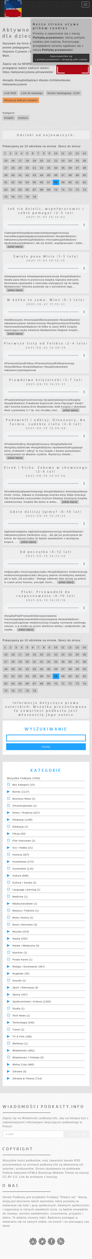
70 (56, 189)
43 (34, 175)
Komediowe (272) (23, 861)
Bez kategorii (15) (24, 784)
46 (56, 175)
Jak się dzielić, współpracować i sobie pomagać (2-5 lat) (45, 210)
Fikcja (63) (19, 833)
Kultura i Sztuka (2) (24, 882)
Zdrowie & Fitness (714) (27, 1078)
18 (27, 160)
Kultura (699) (21, 875)
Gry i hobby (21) (23, 847)
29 (20, 167)
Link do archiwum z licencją (38, 1176)
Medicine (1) (20, 896)
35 (63, 167)
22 (56, 160)
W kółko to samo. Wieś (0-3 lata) (46, 300)
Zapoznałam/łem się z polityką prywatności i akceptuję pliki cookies (61, 58)
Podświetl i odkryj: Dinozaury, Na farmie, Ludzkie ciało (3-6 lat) (46, 422)
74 (84, 189)
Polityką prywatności (48, 37)
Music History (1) (23, 917)
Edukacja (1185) (23, 819)
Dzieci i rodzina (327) (26, 812)
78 (27, 196)
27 (6, 167)
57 (48, 182)
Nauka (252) (20, 938)
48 (70, 175)
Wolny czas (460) (23, 1064)
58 (56, 182)
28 (13, 167)
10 (55, 153)
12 (70, 153)
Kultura (23, 117)
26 (84, 160)
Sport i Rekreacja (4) (25, 987)
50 (84, 175)
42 (27, 175)
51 (6, 182)
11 (63, 153)
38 (84, 167)
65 (20, 189)
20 (41, 160)
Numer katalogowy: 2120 (63, 93)
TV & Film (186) (22, 1036)
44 (41, 175)
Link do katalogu (31, 93)
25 (77, 160)
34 (56, 167)
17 (20, 160)
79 (34, 196)
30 (27, 167)
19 (34, 160)
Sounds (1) (19, 980)
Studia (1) (19, 1008)
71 (63, 189)
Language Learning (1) (26, 889)
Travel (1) (18, 1029)
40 (13, 175)
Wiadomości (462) (24, 1050)
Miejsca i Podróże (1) (26, 910)
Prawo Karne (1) (23, 959)
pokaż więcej (15, 246)
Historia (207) (21, 854)
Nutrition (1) (20, 952)
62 (84, 182)
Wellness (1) (20, 1043)
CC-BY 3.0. (10, 1176)
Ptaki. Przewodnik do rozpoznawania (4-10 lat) (45, 594)
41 (20, 175)
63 (6, 189)
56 (41, 182)
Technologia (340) (23, 1022)
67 (34, 189)
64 (13, 189)
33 (48, 167)
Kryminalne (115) (23, 868)
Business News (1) (24, 798)
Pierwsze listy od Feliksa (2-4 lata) (46, 343)
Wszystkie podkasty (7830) (23, 778)
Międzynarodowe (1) (25, 903)
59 (63, 182)
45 (48, 175)
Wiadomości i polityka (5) (28, 1057)
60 (70, 182)
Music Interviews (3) (25, 924)
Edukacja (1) (20, 826)
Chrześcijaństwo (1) (25, 805)
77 (20, 196)
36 (70, 167)
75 (6, 196)
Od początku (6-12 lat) (46, 552)
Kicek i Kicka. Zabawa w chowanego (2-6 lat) (46, 469)
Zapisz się (76, 1134)
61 (77, 182)
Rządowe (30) (21, 973)
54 (27, 182)
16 (13, 160)
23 (63, 160)
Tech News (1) (21, 1015)
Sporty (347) (20, 994)
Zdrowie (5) (20, 1071)
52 (13, 182)
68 (41, 189)
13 (77, 153)
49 (77, 175)
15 (6, 160)
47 (63, 175)
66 (27, 189)
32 (41, 167)
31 (34, 167)
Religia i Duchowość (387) (29, 966)
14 (84, 153)
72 (70, 189)
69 (48, 189)
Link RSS (10, 93)
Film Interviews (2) (24, 840)
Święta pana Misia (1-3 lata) (45, 256)
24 (70, 160)
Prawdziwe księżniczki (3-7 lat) (46, 380)
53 (20, 182)
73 (77, 189)
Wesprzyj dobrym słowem (20, 100)
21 (48, 160)
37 (77, 167)
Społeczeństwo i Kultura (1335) (32, 1001)
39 (6, 175)
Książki (9, 117)
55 (34, 182)
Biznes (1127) (21, 791)
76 (13, 196)
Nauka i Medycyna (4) (26, 945)
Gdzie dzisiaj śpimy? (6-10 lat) (46, 511)
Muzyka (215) (21, 931)
